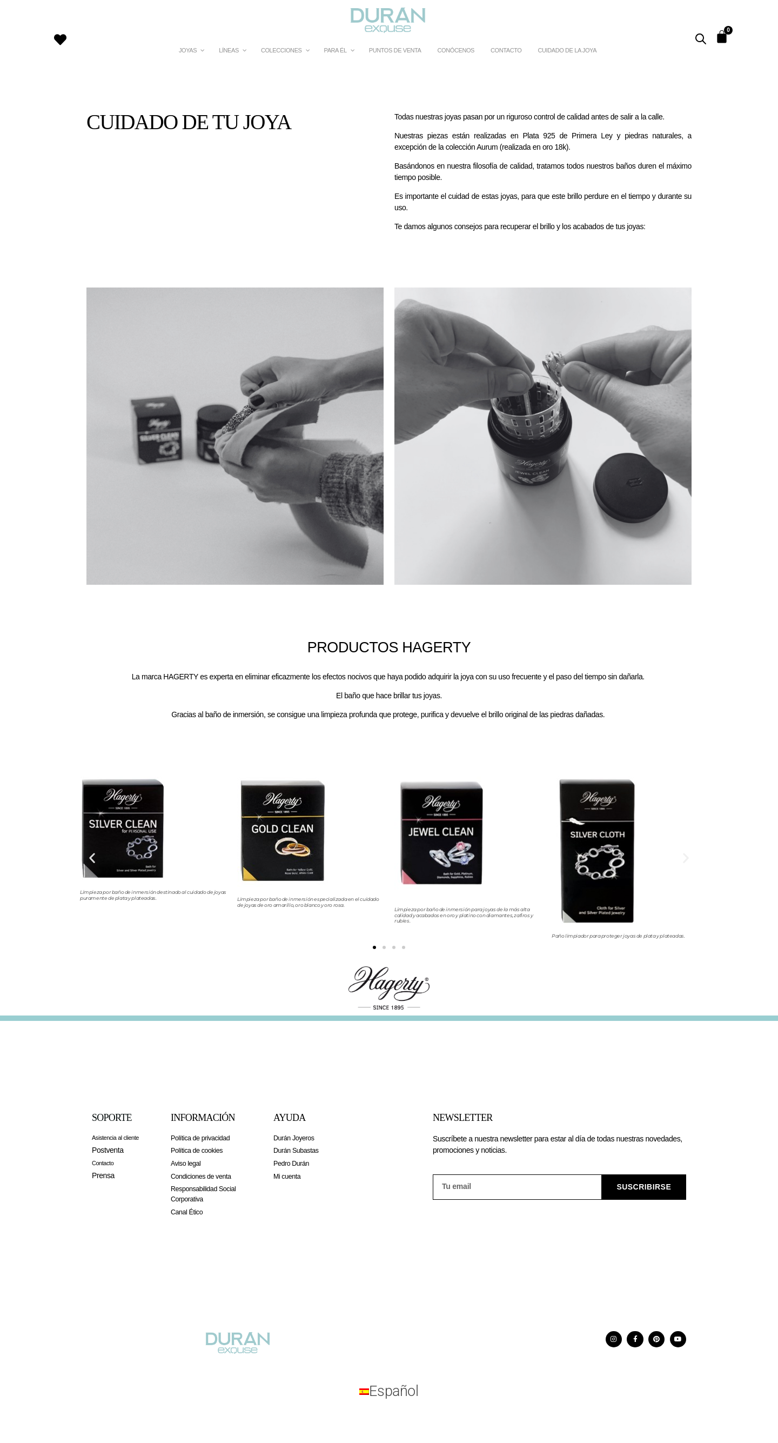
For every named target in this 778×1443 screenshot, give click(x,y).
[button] (92, 858)
